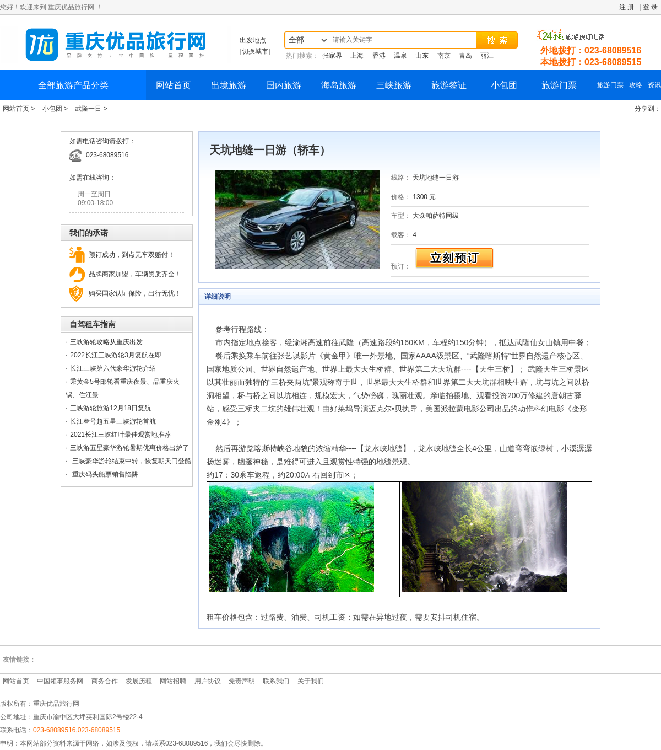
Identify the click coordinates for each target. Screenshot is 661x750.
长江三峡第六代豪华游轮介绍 (113, 368)
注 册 (626, 7)
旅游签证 (449, 85)
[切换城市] (255, 51)
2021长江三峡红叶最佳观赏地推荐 (120, 434)
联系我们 (276, 681)
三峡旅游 (393, 85)
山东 (422, 56)
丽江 (487, 56)
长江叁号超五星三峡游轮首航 (113, 421)
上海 (357, 56)
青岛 (465, 56)
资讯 (654, 85)
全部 (296, 40)
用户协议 (207, 681)
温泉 (400, 56)
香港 (379, 56)
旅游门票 (559, 85)
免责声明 (242, 681)
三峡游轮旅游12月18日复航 (110, 408)
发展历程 (139, 681)
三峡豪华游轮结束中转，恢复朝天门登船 (130, 461)
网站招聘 (173, 681)
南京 (444, 56)
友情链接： (19, 659)
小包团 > (56, 109)
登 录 (650, 7)
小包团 (504, 85)
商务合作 (104, 681)
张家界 (332, 56)
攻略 (635, 85)
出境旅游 (228, 85)
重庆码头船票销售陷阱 (104, 474)
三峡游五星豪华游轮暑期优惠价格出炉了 (129, 448)
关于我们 (310, 681)
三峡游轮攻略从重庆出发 (106, 342)
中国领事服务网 (60, 681)
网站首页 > (20, 109)
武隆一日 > (91, 109)
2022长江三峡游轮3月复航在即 (115, 355)
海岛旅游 (338, 85)
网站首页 (173, 85)
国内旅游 (283, 85)
